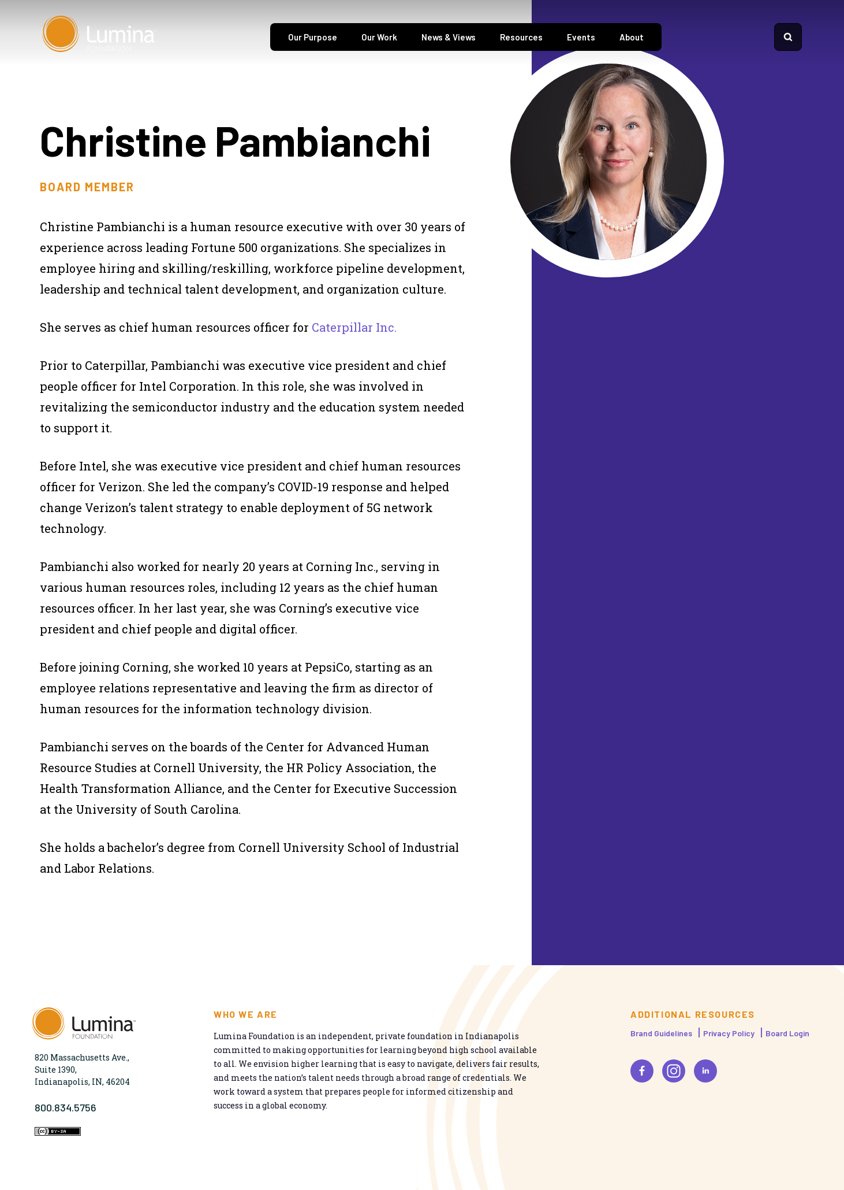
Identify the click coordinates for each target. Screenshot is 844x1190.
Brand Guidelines (661, 1033)
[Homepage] (100, 37)
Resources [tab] (521, 37)
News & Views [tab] (448, 37)
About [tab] (631, 37)
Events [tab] (581, 37)
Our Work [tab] (379, 37)
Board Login (787, 1033)
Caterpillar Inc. (354, 327)
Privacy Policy (729, 1033)
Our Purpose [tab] (312, 37)
